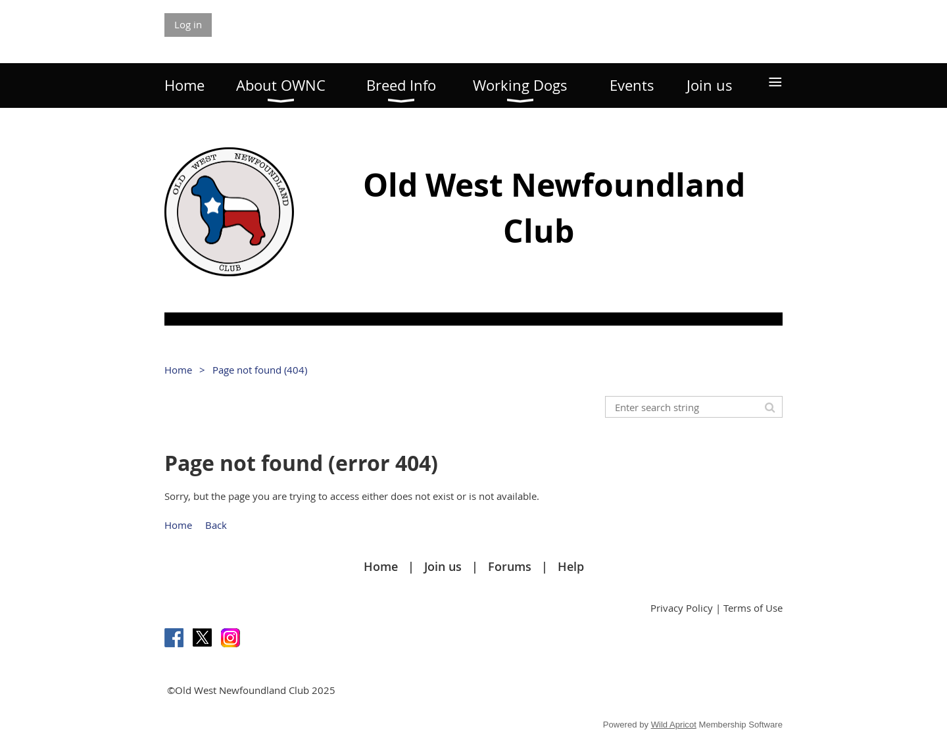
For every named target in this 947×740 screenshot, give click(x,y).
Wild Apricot (673, 724)
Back (216, 524)
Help (571, 566)
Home (178, 369)
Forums (509, 566)
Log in (188, 24)
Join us (443, 566)
